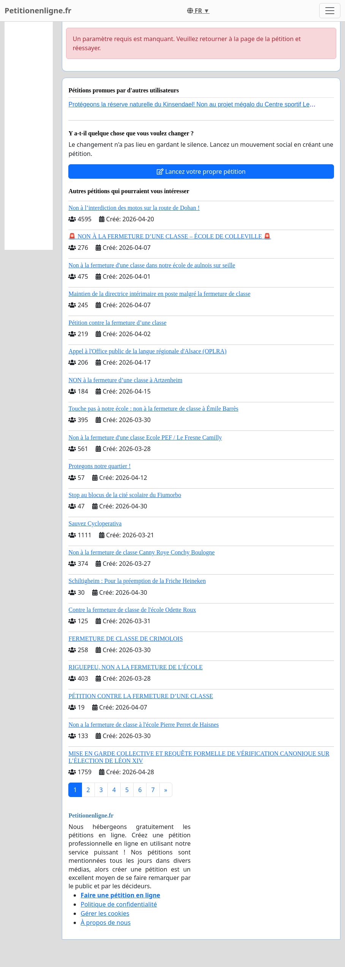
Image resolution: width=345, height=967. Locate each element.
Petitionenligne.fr (38, 10)
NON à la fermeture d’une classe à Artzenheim (125, 380)
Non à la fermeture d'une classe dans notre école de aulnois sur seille (151, 265)
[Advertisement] (29, 136)
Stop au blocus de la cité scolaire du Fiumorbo (124, 495)
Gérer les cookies (104, 913)
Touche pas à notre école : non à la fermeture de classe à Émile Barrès (153, 408)
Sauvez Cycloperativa (94, 523)
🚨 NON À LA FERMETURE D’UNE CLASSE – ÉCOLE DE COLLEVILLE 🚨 (169, 236)
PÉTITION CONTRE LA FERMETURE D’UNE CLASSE (140, 696)
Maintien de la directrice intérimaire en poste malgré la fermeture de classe (159, 294)
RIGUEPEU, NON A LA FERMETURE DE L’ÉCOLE (135, 667)
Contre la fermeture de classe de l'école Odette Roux (132, 610)
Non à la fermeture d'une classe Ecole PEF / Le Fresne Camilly (145, 437)
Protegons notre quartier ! (99, 466)
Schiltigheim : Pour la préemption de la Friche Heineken (137, 581)
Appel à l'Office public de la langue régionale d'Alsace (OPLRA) (147, 351)
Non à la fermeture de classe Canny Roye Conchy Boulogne (141, 552)
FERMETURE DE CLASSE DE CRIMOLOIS (125, 638)
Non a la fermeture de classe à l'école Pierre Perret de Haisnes (143, 724)
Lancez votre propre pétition (201, 171)
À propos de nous (105, 922)
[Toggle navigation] (329, 10)
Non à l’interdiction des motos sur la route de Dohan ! (134, 208)
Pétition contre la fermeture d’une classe (117, 322)
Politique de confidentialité (118, 904)
